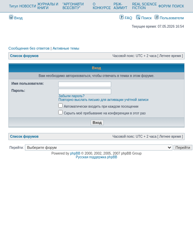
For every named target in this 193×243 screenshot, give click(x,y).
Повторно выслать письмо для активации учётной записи (104, 100)
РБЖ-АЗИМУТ (120, 6)
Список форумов (24, 56)
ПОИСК (178, 6)
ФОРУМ (164, 6)
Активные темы (66, 48)
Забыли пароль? (72, 96)
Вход (16, 18)
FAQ (126, 18)
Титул (13, 6)
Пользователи (169, 18)
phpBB (75, 153)
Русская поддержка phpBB (96, 157)
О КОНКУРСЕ (101, 6)
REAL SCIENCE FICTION (144, 6)
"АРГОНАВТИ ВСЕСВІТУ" (73, 6)
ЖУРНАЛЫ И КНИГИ (47, 6)
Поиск (144, 18)
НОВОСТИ (28, 6)
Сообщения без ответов (29, 48)
